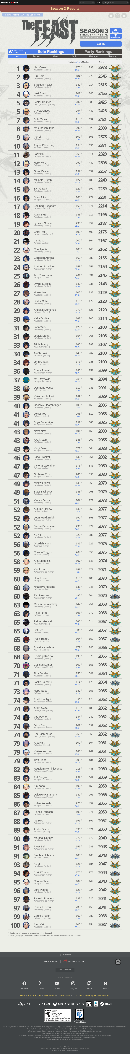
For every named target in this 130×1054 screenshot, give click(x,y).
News (42, 988)
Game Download (65, 970)
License (22, 995)
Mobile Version (66, 955)
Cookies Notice (64, 995)
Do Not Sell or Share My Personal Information (92, 995)
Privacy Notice (49, 995)
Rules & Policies (34, 995)
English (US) (109, 2)
